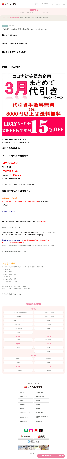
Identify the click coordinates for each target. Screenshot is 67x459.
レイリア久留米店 (18, 324)
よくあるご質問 (39, 412)
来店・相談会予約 (44, 455)
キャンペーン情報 (40, 396)
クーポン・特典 (39, 392)
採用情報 (38, 408)
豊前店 (48, 320)
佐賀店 (18, 339)
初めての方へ (23, 392)
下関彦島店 (48, 370)
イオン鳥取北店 (18, 370)
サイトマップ (39, 421)
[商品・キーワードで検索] (42, 3)
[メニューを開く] (63, 3)
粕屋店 (18, 332)
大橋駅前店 (18, 316)
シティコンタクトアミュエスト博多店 (18, 312)
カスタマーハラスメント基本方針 (42, 417)
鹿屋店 (48, 362)
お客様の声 (22, 404)
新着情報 (16, 17)
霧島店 (18, 362)
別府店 (48, 351)
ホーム (4, 17)
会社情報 (38, 404)
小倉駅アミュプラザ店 (18, 320)
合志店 (18, 347)
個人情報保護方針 (24, 417)
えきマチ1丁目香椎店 (49, 316)
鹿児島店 (18, 358)
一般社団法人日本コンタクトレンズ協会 (25, 412)
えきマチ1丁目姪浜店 (49, 312)
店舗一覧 (59, 455)
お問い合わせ (23, 421)
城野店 (48, 328)
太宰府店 (49, 324)
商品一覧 (38, 400)
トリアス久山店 (18, 328)
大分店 (48, 347)
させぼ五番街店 (10, 17)
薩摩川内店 (48, 358)
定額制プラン (23, 396)
